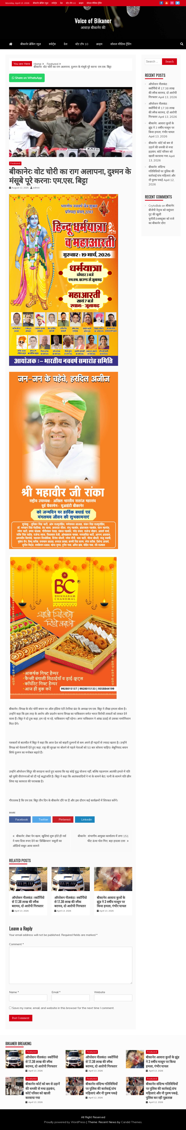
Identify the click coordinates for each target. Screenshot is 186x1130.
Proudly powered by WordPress (65, 1122)
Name (14, 992)
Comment (16, 944)
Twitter (177, 3)
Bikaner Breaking (18, 1043)
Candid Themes (131, 1122)
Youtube (167, 3)
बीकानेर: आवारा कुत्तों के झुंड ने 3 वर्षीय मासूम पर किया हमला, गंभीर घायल (111, 901)
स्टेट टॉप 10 (71, 3)
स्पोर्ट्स (54, 3)
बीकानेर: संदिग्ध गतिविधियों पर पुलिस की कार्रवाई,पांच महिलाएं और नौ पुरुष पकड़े (102, 1088)
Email (56, 992)
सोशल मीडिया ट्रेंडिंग (94, 3)
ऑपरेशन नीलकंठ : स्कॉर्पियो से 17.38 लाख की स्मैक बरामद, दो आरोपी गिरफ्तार (28, 901)
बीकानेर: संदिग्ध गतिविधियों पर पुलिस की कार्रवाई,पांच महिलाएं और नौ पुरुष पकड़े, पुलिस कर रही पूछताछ (162, 1090)
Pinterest (63, 820)
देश (61, 3)
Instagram (172, 3)
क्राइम (81, 3)
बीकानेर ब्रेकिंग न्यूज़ (40, 3)
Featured (15, 163)
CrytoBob (155, 205)
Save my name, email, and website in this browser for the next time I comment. (63, 1008)
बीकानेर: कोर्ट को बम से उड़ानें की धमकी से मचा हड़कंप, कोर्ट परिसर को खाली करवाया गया (42, 1090)
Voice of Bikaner (93, 19)
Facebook (161, 3)
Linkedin (85, 820)
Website (99, 992)
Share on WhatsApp (27, 78)
